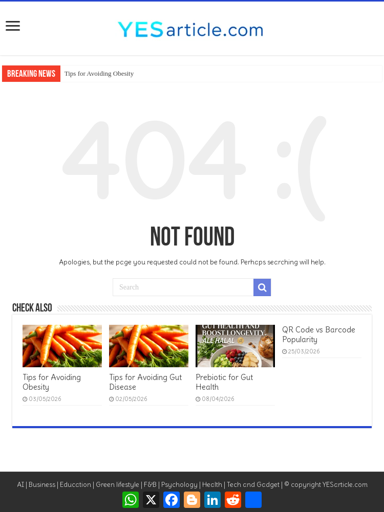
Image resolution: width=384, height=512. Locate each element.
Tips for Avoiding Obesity (99, 73)
